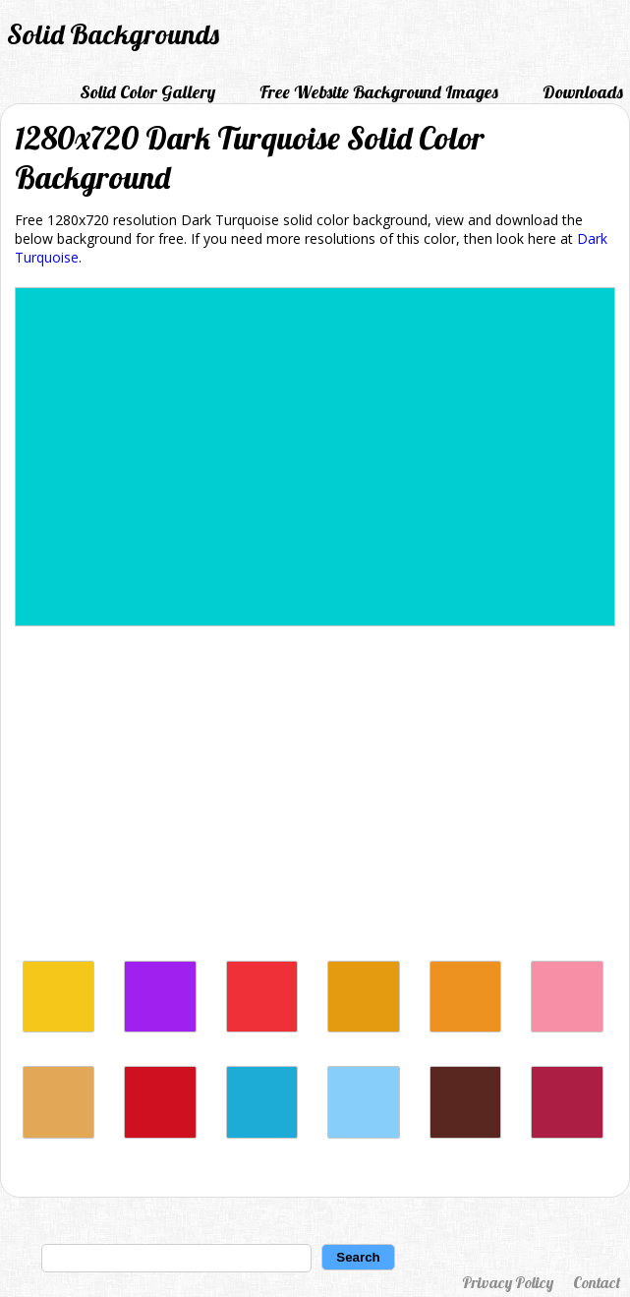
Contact (596, 1282)
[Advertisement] (315, 798)
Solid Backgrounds (113, 34)
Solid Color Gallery (147, 92)
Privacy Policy (507, 1282)
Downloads (583, 92)
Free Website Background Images (378, 92)
